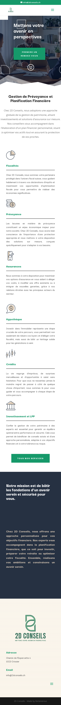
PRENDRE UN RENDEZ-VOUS (29, 53)
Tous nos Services (30, 458)
